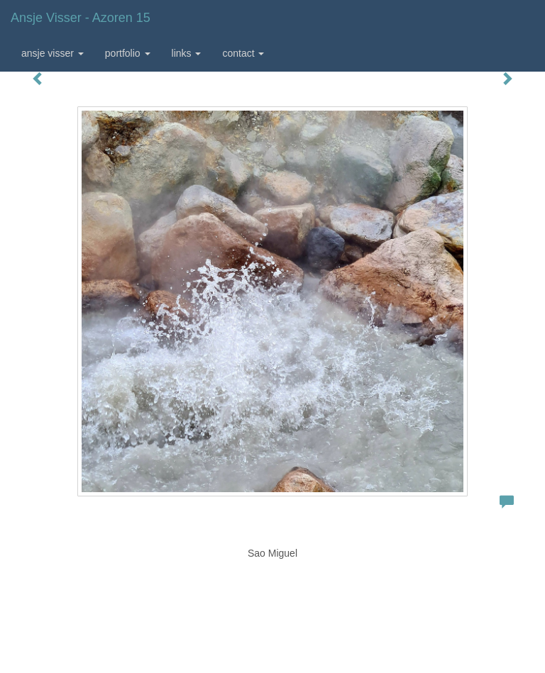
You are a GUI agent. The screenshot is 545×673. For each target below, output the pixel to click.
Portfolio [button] (127, 53)
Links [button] (187, 53)
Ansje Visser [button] (52, 53)
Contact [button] (243, 53)
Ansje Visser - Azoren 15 (80, 18)
